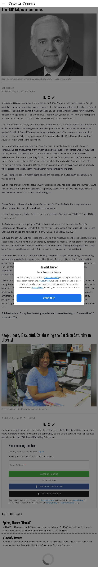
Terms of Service (51, 277)
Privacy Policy (44, 280)
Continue (49, 298)
